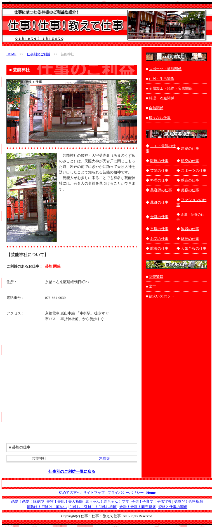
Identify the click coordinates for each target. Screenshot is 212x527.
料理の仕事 (159, 180)
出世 (152, 286)
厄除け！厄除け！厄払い (47, 507)
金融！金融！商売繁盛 (137, 507)
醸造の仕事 (190, 180)
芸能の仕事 (159, 170)
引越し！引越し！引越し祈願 (93, 507)
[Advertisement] (82, 211)
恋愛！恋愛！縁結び (27, 501)
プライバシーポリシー (125, 492)
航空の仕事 (190, 161)
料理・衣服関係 (161, 98)
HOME (11, 54)
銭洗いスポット (161, 296)
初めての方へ (70, 492)
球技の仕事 (190, 239)
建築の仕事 (190, 148)
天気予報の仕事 (193, 248)
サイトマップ (94, 492)
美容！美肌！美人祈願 (64, 501)
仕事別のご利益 (38, 54)
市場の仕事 (159, 229)
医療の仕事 (159, 161)
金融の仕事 (159, 217)
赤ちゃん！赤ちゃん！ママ (107, 501)
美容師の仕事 (161, 190)
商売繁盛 (156, 277)
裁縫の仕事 (159, 202)
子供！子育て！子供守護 (151, 501)
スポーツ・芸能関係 (165, 69)
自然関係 (156, 108)
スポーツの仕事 (193, 170)
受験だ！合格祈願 (188, 501)
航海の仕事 (159, 248)
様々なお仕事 (160, 118)
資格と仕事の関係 (172, 507)
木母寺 (104, 458)
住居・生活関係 (161, 79)
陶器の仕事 (190, 229)
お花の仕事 (159, 239)
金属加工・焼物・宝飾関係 (170, 88)
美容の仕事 (190, 190)
